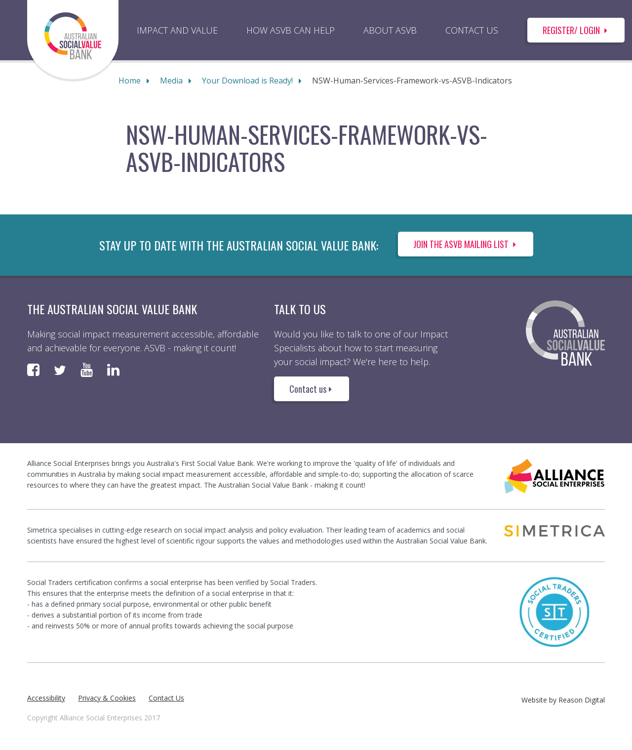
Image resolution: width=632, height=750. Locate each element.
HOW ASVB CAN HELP (290, 30)
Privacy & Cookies (107, 698)
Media (171, 80)
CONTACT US (471, 30)
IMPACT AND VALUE (177, 30)
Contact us (311, 388)
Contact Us (166, 698)
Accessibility (46, 698)
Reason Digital (581, 700)
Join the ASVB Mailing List (465, 244)
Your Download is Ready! (247, 80)
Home (129, 80)
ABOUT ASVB (390, 30)
